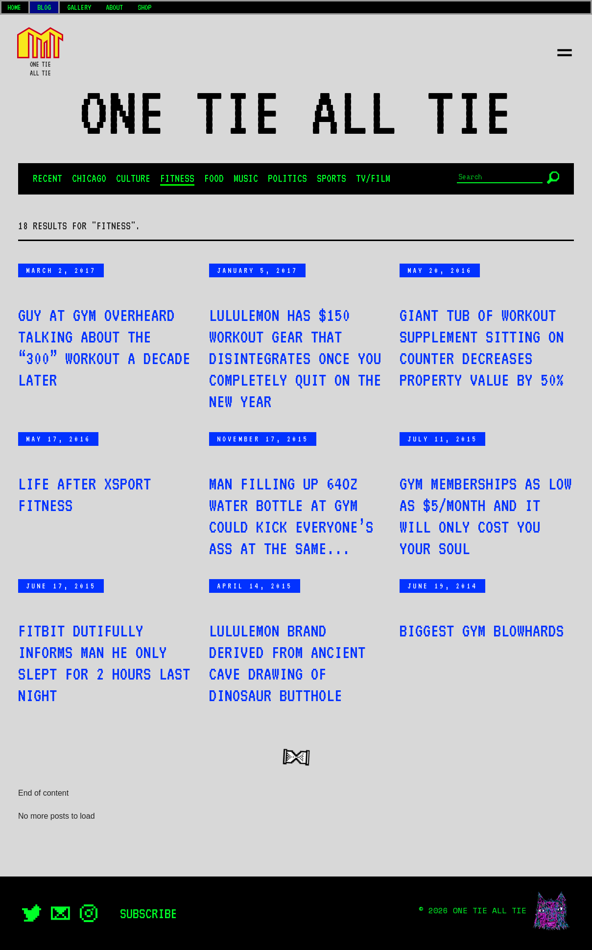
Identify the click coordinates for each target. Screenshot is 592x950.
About (114, 7)
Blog (44, 7)
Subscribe (148, 913)
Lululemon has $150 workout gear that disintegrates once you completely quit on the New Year (295, 358)
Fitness (177, 178)
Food (214, 178)
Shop (144, 7)
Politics (287, 178)
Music (246, 178)
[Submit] (553, 177)
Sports (331, 178)
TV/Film (373, 178)
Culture (133, 178)
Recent (47, 178)
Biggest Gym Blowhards (482, 630)
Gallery (79, 7)
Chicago (89, 178)
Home (14, 7)
